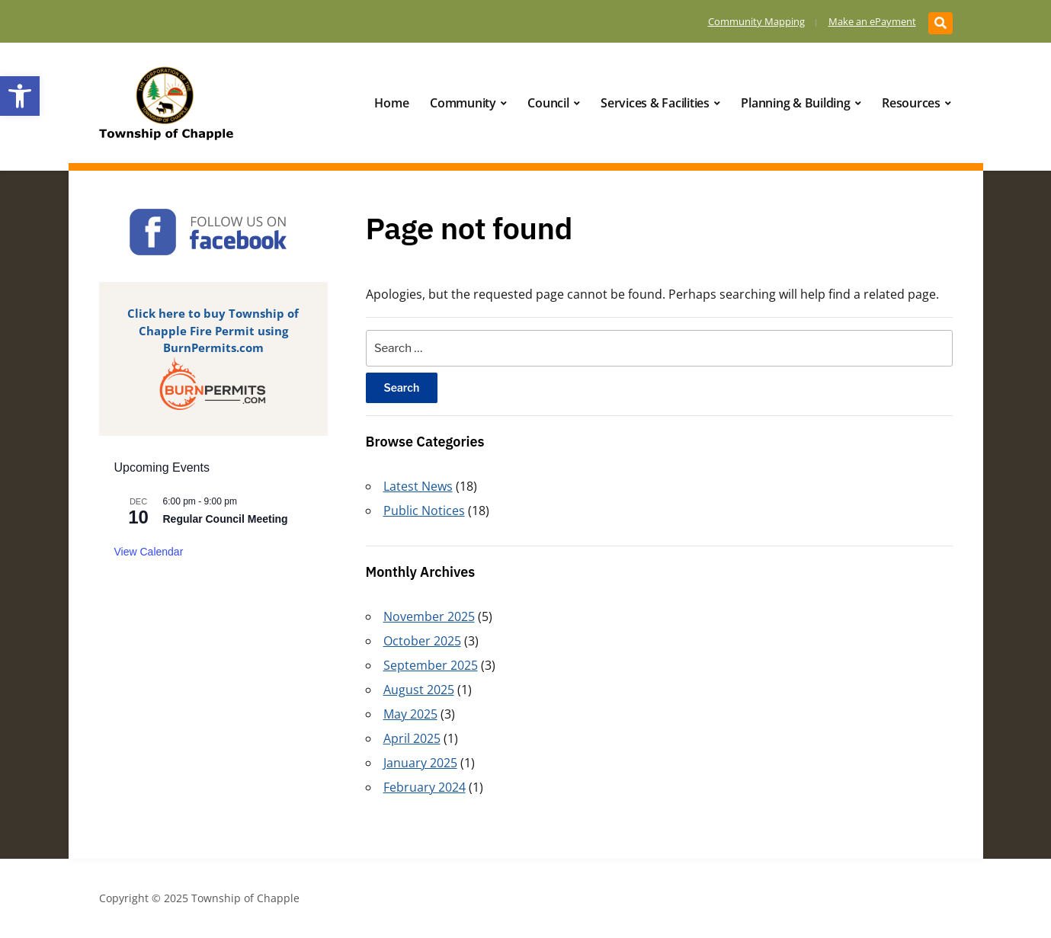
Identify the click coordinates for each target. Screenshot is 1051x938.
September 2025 (430, 665)
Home (391, 102)
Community (463, 102)
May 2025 (410, 714)
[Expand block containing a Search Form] (940, 23)
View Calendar (149, 552)
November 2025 (429, 616)
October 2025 (422, 640)
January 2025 (420, 762)
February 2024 (424, 787)
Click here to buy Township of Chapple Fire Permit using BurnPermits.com (213, 330)
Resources (911, 102)
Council (548, 102)
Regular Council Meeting (225, 519)
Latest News (418, 486)
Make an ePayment (872, 21)
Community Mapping (756, 21)
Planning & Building (795, 102)
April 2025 (412, 738)
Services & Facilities (655, 102)
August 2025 (418, 689)
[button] (20, 96)
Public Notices (424, 510)
